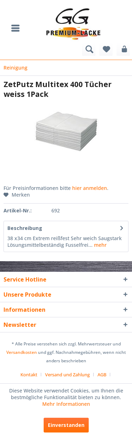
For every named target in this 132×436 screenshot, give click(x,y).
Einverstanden (66, 425)
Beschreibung (24, 228)
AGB (102, 374)
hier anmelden (89, 188)
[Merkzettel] (106, 49)
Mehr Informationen (66, 404)
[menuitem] (17, 28)
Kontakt (28, 374)
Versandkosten (21, 352)
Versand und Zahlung (67, 374)
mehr (100, 245)
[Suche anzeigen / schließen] (89, 49)
